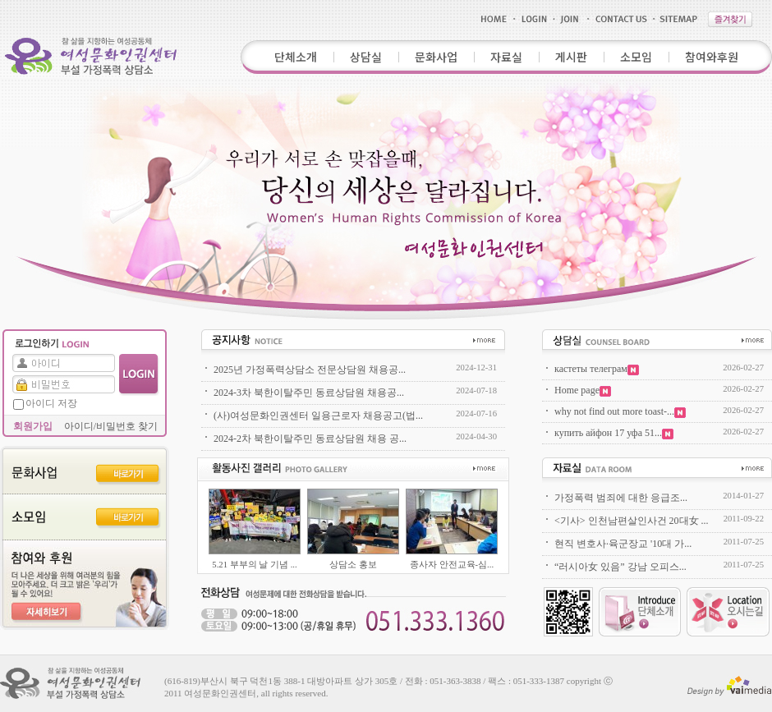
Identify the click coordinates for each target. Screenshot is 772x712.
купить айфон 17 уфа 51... (613, 433)
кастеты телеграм (596, 368)
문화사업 (436, 56)
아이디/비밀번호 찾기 (111, 426)
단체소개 (295, 56)
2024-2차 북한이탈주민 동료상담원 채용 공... (310, 438)
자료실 (506, 56)
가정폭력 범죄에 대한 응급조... (620, 497)
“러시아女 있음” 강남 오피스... (620, 566)
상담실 (366, 56)
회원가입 (33, 426)
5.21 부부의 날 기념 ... (254, 564)
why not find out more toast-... (620, 411)
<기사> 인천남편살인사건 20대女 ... (631, 520)
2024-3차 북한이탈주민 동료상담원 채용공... (309, 392)
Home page (582, 390)
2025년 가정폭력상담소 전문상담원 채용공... (310, 369)
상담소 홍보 (353, 564)
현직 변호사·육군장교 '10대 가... (623, 543)
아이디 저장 (51, 403)
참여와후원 (711, 56)
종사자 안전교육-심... (452, 564)
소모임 (636, 56)
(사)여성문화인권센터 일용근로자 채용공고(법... (318, 415)
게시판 (571, 56)
